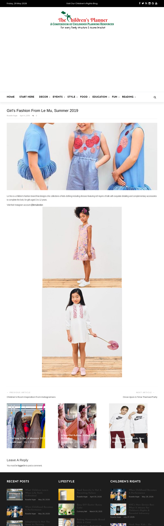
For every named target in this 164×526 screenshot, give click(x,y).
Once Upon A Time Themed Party (140, 397)
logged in (21, 465)
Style (72, 97)
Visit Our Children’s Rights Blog (82, 3)
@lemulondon (37, 205)
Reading (129, 97)
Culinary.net (82, 511)
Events (59, 97)
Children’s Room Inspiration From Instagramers (31, 397)
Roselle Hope (12, 115)
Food (85, 97)
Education (101, 97)
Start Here (26, 97)
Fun (116, 97)
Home (11, 97)
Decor (44, 97)
